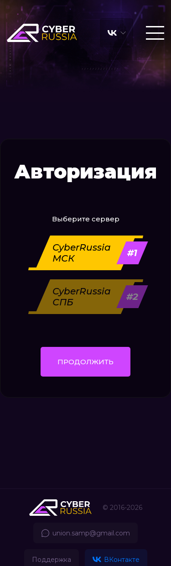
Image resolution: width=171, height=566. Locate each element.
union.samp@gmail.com (85, 533)
